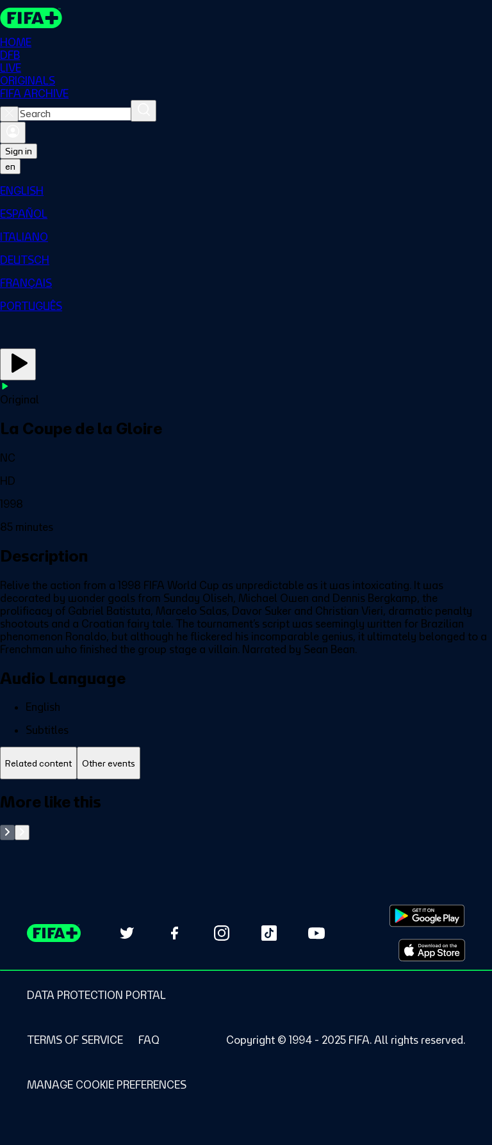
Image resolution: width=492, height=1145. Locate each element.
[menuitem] (246, 190)
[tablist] (246, 763)
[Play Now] (18, 364)
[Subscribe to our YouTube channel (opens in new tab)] (316, 933)
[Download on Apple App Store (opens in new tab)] (431, 950)
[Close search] (9, 114)
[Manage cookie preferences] (106, 1085)
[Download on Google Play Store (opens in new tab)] (427, 916)
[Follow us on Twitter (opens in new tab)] (127, 933)
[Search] (143, 111)
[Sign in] (13, 132)
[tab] (38, 763)
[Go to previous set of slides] (7, 832)
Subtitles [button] (47, 730)
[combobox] (75, 114)
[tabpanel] (246, 816)
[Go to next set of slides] (22, 832)
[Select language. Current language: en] (10, 166)
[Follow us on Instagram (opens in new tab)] (222, 933)
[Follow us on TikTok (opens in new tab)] (269, 933)
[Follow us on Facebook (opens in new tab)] (174, 933)
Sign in (18, 151)
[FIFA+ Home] (31, 18)
